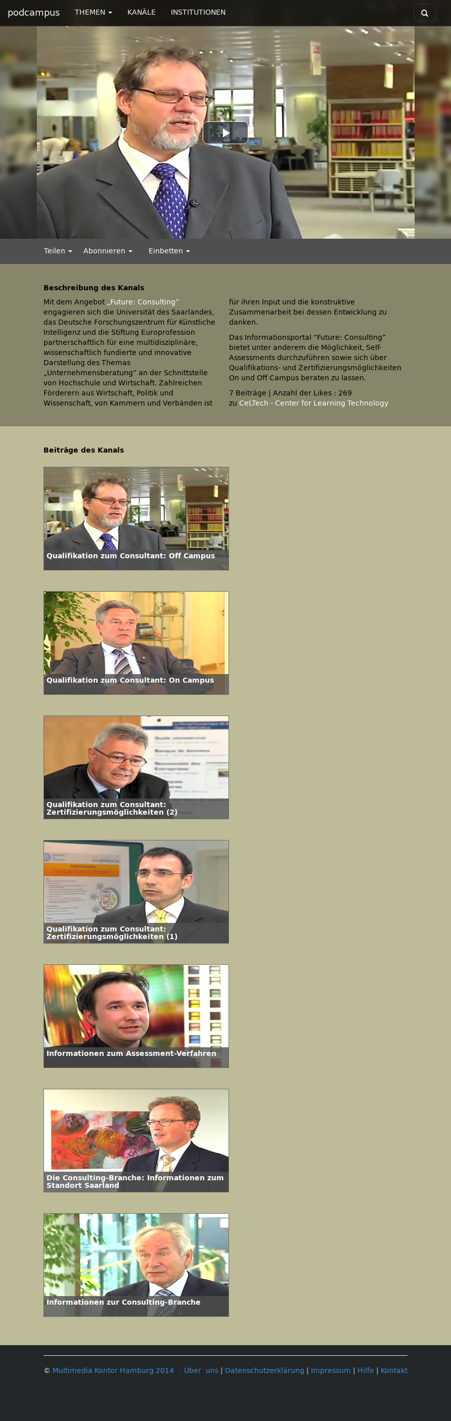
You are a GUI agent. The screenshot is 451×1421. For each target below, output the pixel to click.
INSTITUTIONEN (198, 12)
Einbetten (169, 251)
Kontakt (394, 1370)
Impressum (331, 1370)
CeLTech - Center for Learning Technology (313, 403)
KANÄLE (141, 12)
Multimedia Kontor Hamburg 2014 (113, 1370)
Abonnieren (107, 251)
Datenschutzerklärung (264, 1370)
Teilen (58, 251)
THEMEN (93, 12)
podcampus (34, 12)
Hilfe (365, 1370)
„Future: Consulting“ (143, 302)
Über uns (201, 1370)
